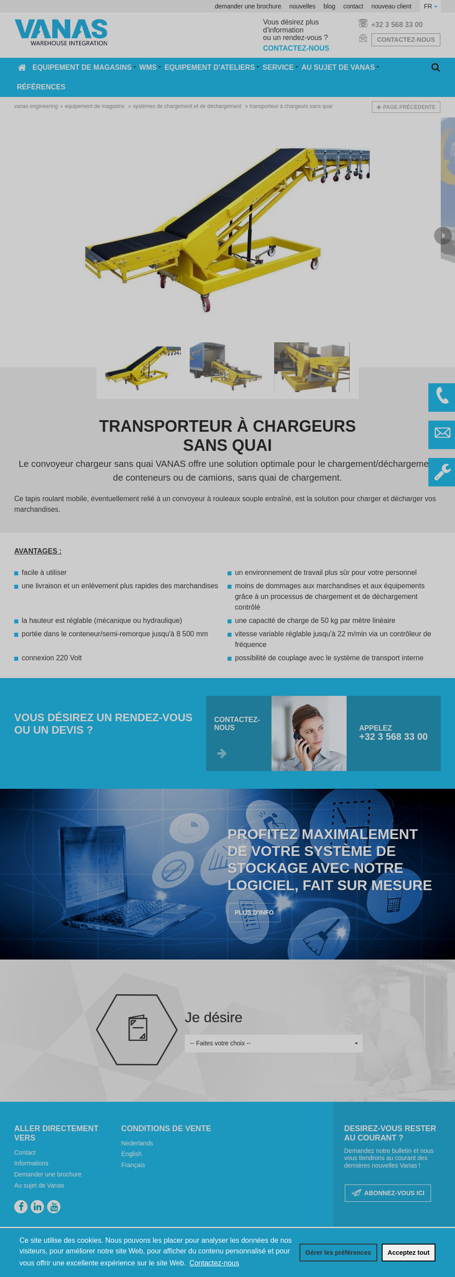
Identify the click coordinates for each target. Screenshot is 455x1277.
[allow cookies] (408, 1252)
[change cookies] (338, 1252)
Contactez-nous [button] (214, 1263)
